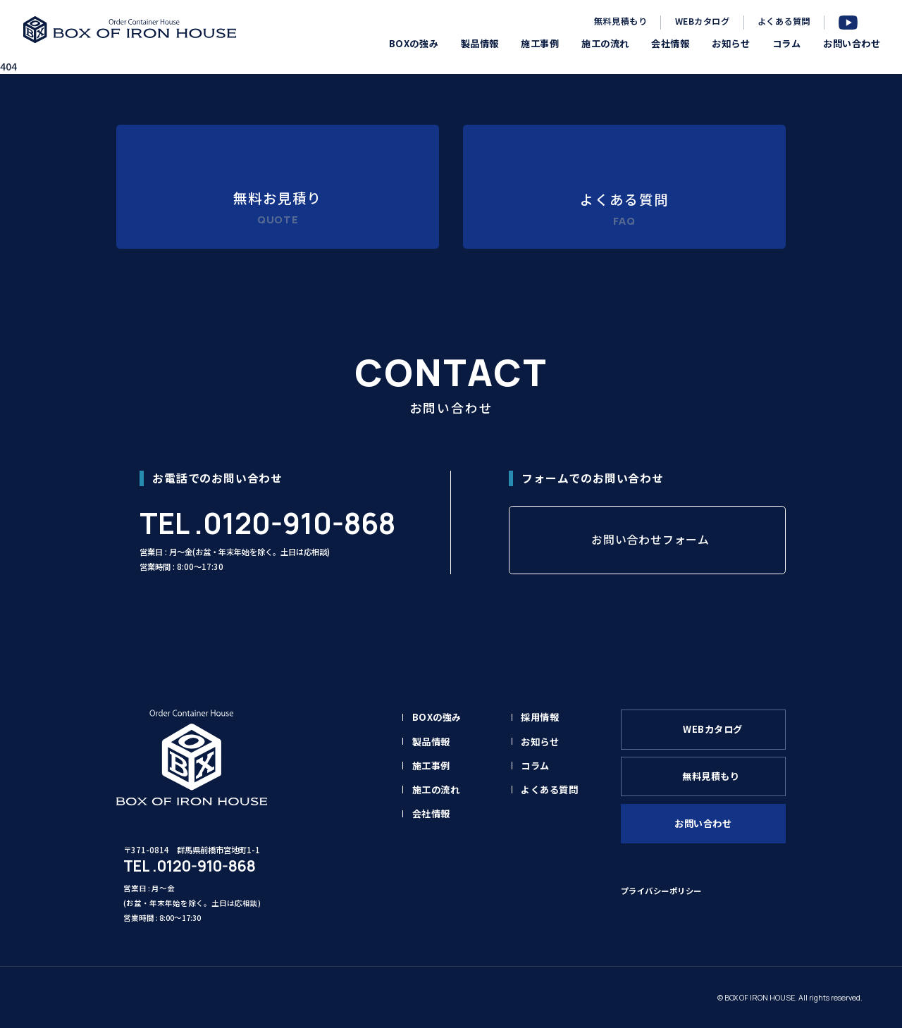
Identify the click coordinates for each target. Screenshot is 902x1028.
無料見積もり (620, 21)
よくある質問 (784, 21)
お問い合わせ (702, 823)
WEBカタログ (702, 21)
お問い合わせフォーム (650, 539)
